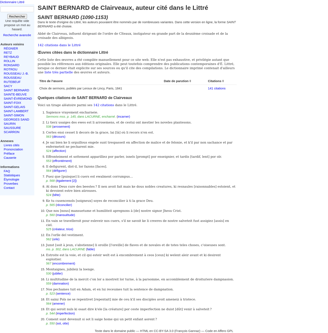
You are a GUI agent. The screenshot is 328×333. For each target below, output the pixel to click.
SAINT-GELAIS (14, 107)
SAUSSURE (12, 128)
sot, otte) (63, 323)
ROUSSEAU (12, 77)
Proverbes (11, 183)
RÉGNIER (11, 48)
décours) (59, 136)
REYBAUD (11, 56)
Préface (9, 153)
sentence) (63, 293)
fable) (91, 249)
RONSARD (11, 65)
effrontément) (62, 161)
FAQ (7, 171)
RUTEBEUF (12, 82)
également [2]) (67, 180)
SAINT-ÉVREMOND (18, 98)
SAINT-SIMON (14, 115)
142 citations (103, 105)
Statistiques (12, 175)
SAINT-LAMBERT (16, 111)
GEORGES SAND (16, 119)
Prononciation (13, 149)
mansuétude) (66, 215)
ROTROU (10, 69)
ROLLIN (9, 61)
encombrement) (64, 263)
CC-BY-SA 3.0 (164, 331)
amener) (59, 303)
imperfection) (66, 313)
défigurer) (60, 170)
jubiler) (58, 273)
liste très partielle (59, 72)
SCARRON (11, 132)
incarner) (124, 116)
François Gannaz (187, 331)
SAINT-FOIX (12, 102)
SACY (8, 86)
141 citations (217, 88)
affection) (59, 151)
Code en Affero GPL (219, 331)
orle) (56, 239)
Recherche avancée (17, 35)
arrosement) (61, 126)
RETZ (8, 52)
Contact (9, 187)
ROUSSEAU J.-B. (16, 73)
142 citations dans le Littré (59, 45)
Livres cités (11, 145)
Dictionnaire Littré (12, 2)
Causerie (10, 157)
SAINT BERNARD (16, 90)
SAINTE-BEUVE (15, 94)
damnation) (61, 283)
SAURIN (10, 123)
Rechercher (17, 16)
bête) (56, 195)
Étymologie (11, 179)
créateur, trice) (63, 229)
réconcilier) (64, 205)
